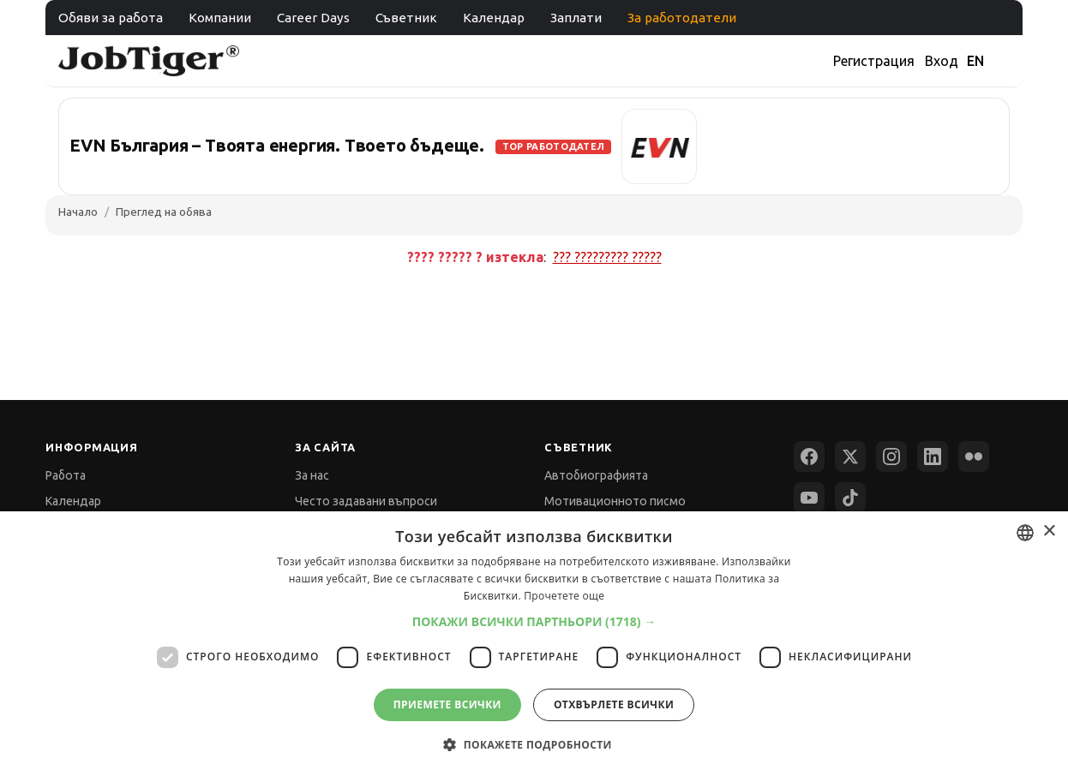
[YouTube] (809, 497)
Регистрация (874, 61)
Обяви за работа (110, 17)
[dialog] (534, 643)
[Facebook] (809, 456)
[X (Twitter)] (850, 456)
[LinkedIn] (932, 456)
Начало (78, 211)
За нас (312, 475)
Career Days (313, 17)
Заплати (576, 17)
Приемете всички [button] (447, 704)
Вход (941, 61)
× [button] (1048, 531)
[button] (534, 621)
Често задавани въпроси (366, 501)
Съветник (406, 17)
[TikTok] (850, 497)
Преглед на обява (164, 211)
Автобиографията (596, 475)
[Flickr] (973, 456)
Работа (65, 475)
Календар (494, 17)
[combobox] (1025, 532)
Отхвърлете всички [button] (614, 704)
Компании (220, 17)
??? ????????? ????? (607, 257)
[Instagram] (891, 456)
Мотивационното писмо (615, 501)
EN (975, 61)
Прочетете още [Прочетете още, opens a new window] (564, 595)
